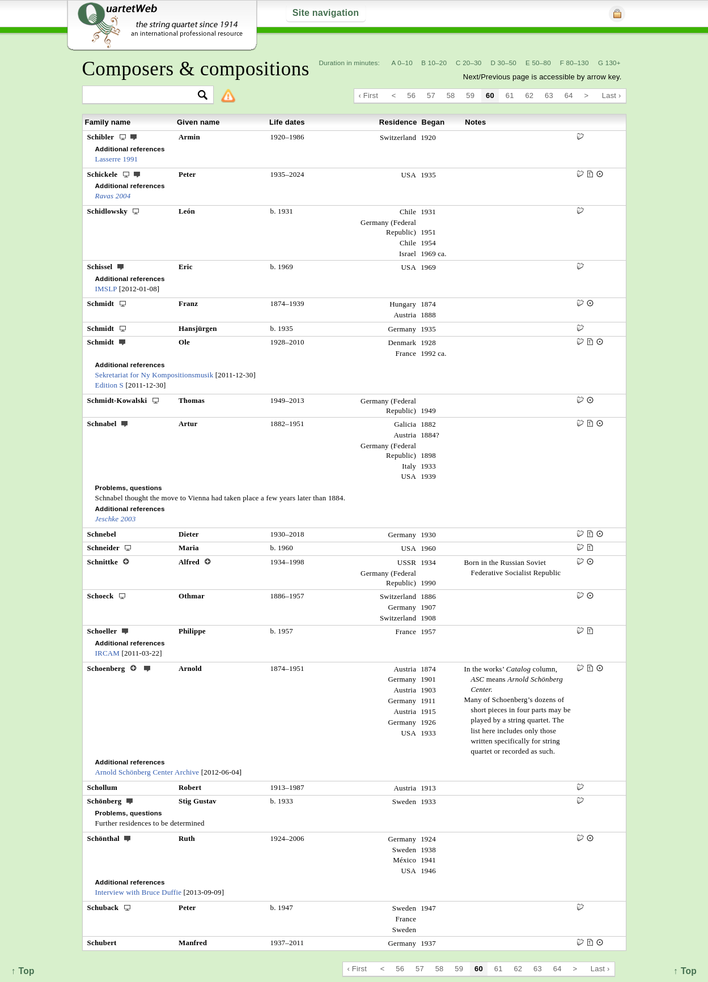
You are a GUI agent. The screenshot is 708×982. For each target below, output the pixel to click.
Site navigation (325, 13)
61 (510, 95)
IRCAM (107, 653)
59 (470, 95)
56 (411, 95)
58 (451, 95)
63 (549, 95)
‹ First (369, 95)
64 (569, 95)
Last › (611, 95)
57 (431, 95)
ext (133, 136)
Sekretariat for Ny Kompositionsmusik (154, 375)
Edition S (109, 385)
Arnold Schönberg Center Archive (147, 772)
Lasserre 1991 (116, 159)
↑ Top (685, 971)
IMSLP (106, 288)
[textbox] (143, 95)
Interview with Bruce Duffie (138, 892)
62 (529, 95)
